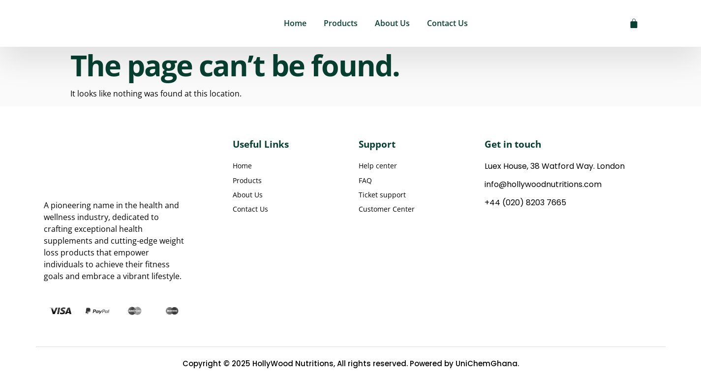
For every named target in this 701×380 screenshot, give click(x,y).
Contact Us (447, 23)
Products (341, 23)
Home (295, 23)
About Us (392, 23)
